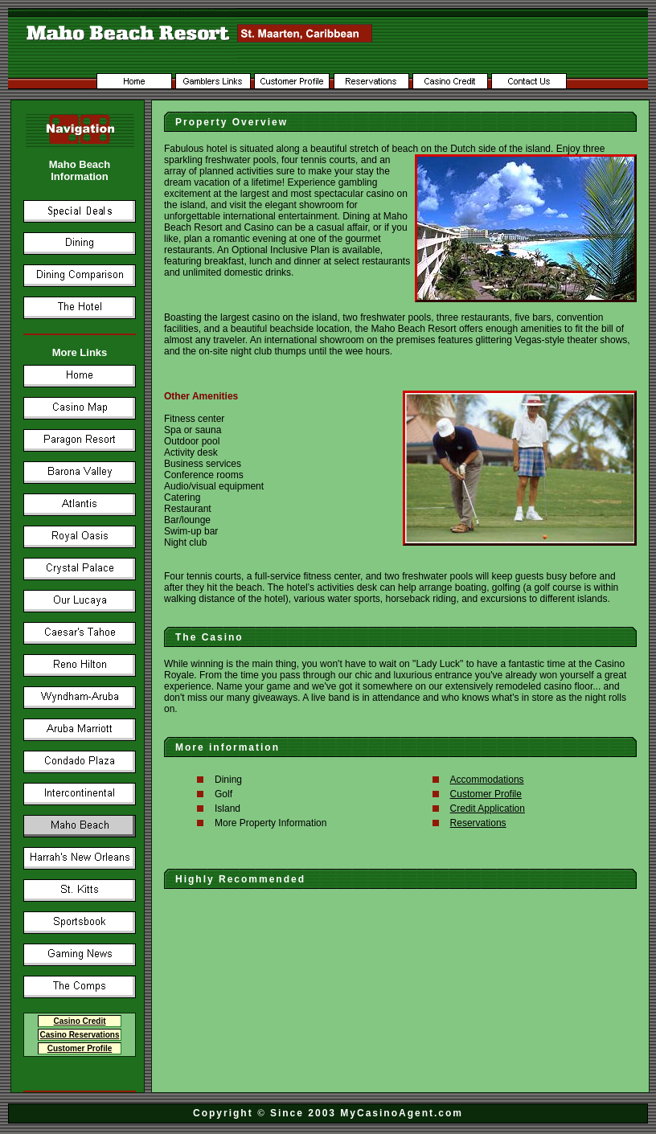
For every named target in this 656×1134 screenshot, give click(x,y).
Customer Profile (486, 794)
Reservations (478, 823)
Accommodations (487, 779)
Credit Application (487, 808)
